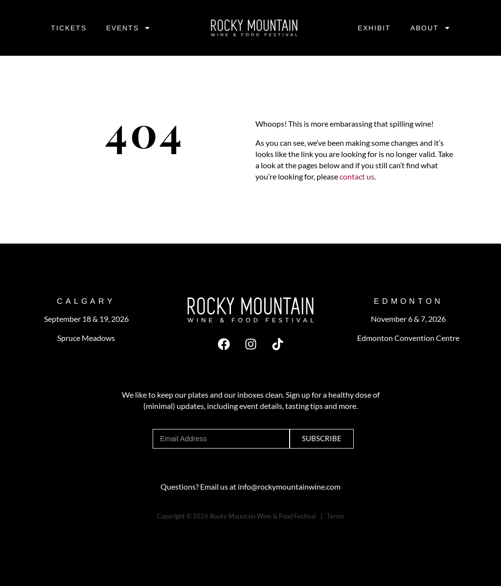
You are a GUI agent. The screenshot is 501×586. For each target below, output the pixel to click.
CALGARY (86, 301)
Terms (335, 516)
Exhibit (374, 28)
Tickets (69, 28)
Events (128, 28)
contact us (356, 176)
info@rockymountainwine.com (289, 486)
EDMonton (408, 301)
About (430, 28)
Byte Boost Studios (204, 527)
